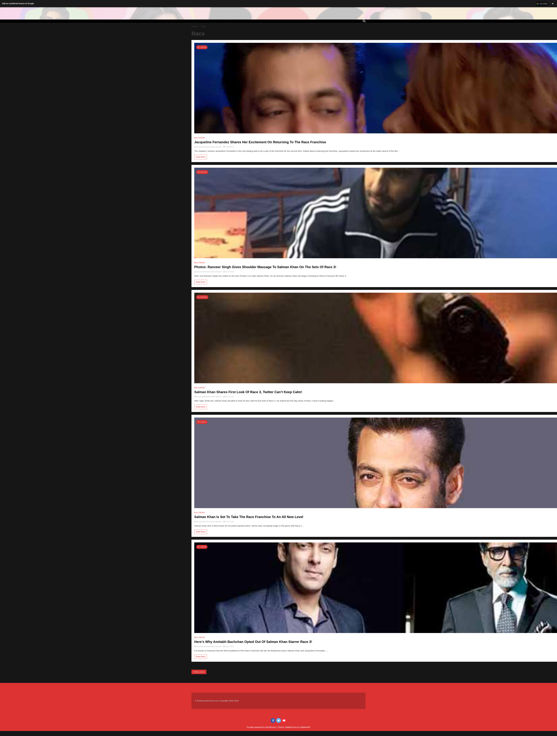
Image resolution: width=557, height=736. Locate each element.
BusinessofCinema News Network (208, 147)
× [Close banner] (553, 3)
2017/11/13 (228, 397)
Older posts (199, 672)
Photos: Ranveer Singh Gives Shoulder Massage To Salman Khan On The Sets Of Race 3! (265, 267)
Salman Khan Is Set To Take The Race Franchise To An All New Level (248, 517)
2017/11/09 (228, 522)
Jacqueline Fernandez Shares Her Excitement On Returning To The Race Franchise (260, 142)
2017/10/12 (228, 647)
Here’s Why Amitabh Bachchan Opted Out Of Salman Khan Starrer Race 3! (253, 642)
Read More (200, 157)
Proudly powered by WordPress (262, 727)
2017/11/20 (228, 272)
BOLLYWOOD (199, 138)
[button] (278, 3)
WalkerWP (305, 727)
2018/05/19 (228, 147)
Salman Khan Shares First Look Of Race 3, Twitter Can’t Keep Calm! (248, 392)
